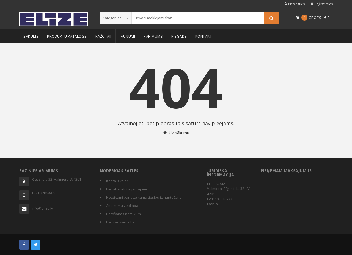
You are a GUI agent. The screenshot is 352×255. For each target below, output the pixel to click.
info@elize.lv (42, 208)
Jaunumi (127, 36)
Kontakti (204, 36)
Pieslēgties (296, 4)
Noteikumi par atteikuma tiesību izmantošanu (144, 197)
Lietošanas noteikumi (124, 213)
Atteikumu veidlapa (122, 205)
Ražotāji (103, 36)
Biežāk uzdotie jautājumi (126, 189)
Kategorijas (116, 17)
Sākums (30, 36)
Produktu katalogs (67, 36)
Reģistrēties (324, 4)
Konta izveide (117, 180)
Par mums (153, 36)
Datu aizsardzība (120, 222)
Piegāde (179, 36)
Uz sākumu (176, 132)
